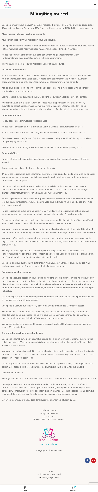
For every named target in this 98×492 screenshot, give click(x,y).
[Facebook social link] (87, 460)
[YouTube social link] (93, 460)
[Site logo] (8, 4)
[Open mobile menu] (94, 4)
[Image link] (49, 437)
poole (72, 400)
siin (10, 391)
